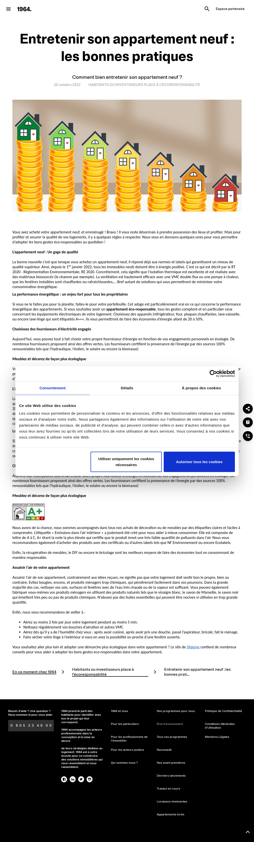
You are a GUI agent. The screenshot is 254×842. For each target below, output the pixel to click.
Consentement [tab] (52, 388)
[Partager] (248, 409)
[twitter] (81, 779)
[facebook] (64, 779)
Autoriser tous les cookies (199, 462)
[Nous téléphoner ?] (248, 436)
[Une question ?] (248, 422)
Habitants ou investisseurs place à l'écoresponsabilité (103, 672)
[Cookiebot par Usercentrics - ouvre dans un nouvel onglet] (213, 373)
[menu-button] (8, 9)
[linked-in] (73, 779)
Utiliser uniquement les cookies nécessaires (126, 462)
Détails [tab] (127, 388)
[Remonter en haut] (248, 832)
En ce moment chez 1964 (34, 671)
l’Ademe (193, 647)
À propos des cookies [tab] (201, 388)
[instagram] (90, 779)
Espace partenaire (230, 9)
